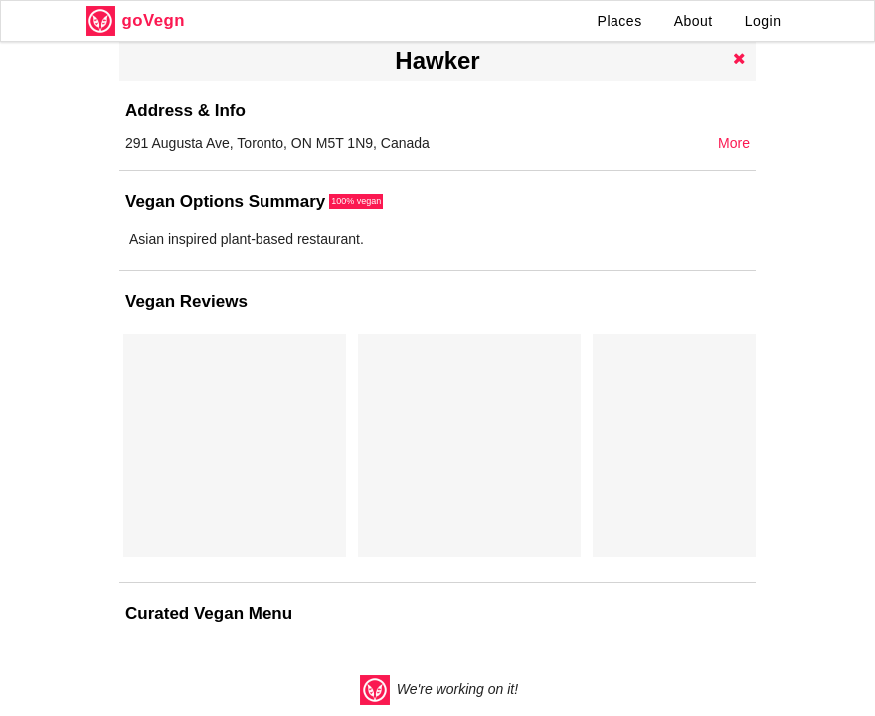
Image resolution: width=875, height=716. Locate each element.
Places (620, 21)
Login (763, 21)
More (734, 143)
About (693, 21)
